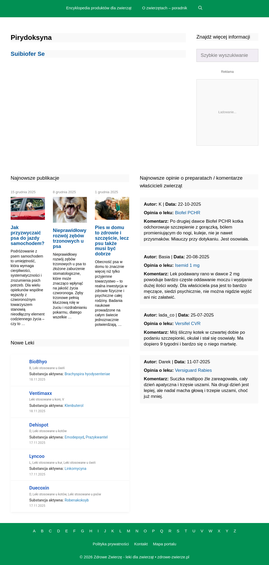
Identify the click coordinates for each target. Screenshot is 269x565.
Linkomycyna (75, 468)
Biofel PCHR (187, 212)
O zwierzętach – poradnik (164, 8)
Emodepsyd (74, 437)
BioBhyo (38, 361)
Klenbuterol (74, 405)
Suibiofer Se (28, 53)
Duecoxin (39, 488)
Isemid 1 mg (187, 265)
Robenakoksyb (77, 500)
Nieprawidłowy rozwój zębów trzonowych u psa (69, 238)
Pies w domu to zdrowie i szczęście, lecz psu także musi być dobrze (112, 240)
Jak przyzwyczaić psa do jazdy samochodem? (27, 235)
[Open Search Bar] (200, 8)
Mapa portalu (164, 544)
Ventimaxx (40, 393)
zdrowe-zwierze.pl (173, 557)
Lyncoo (36, 456)
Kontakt (141, 544)
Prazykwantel (97, 437)
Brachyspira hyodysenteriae (87, 374)
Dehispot (38, 425)
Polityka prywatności (111, 544)
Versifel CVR (187, 323)
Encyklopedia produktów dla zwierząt (99, 8)
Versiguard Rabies (193, 370)
